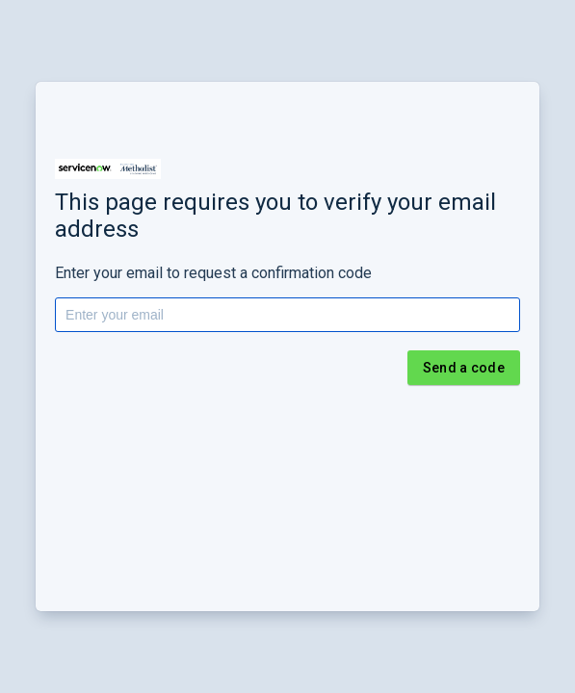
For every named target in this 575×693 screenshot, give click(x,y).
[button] (108, 169)
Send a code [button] (464, 367)
